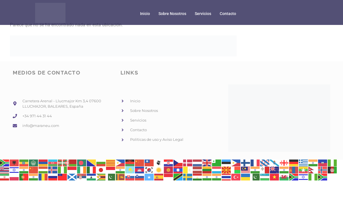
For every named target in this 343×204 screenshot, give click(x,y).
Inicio (145, 13)
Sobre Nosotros (172, 13)
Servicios (203, 13)
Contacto (228, 13)
